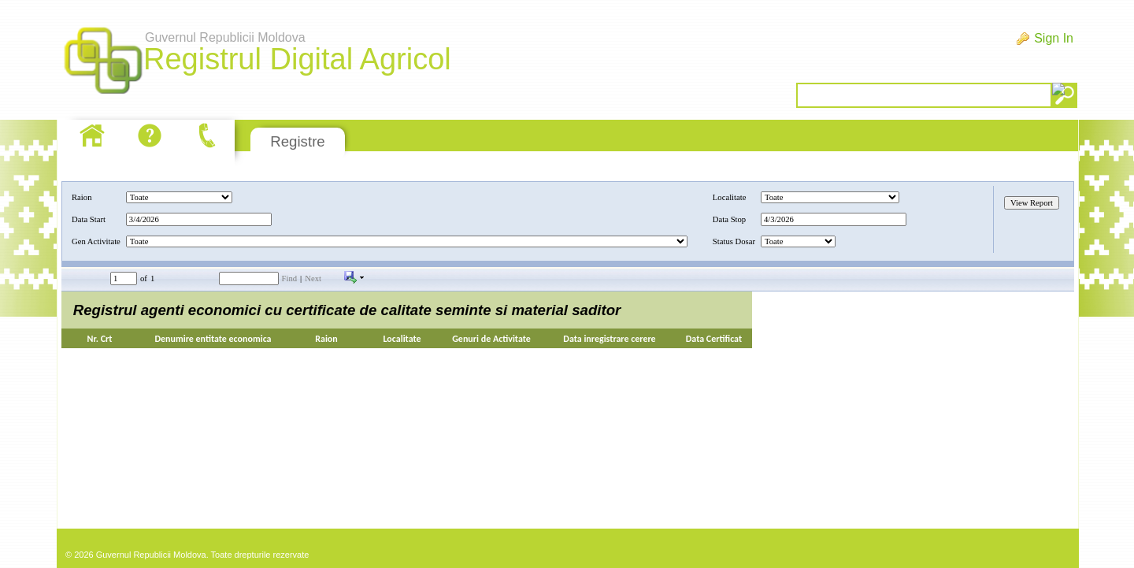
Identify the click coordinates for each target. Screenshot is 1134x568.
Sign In (1053, 38)
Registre (297, 141)
